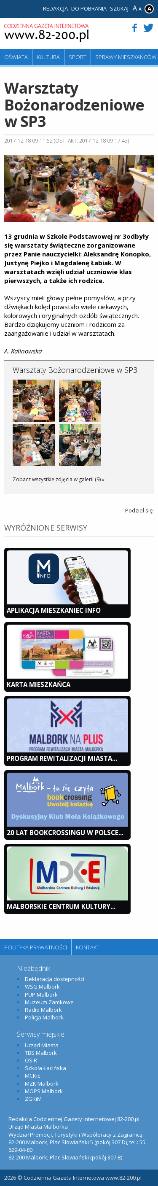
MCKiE (32, 1075)
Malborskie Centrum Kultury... (61, 906)
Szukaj (119, 8)
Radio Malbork (43, 1009)
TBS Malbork (41, 1053)
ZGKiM (33, 1098)
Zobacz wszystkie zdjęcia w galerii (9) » (58, 479)
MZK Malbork (42, 1083)
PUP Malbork (41, 994)
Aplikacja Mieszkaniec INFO (54, 610)
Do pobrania (89, 8)
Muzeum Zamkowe (49, 1002)
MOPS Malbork (44, 1091)
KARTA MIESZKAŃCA (38, 684)
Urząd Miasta (42, 1045)
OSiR (31, 1060)
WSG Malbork (42, 986)
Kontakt (87, 947)
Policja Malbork (44, 1017)
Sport (77, 57)
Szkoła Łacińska (45, 1068)
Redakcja (55, 8)
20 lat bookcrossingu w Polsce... (65, 832)
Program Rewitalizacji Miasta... (62, 758)
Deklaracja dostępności (54, 979)
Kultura (48, 57)
